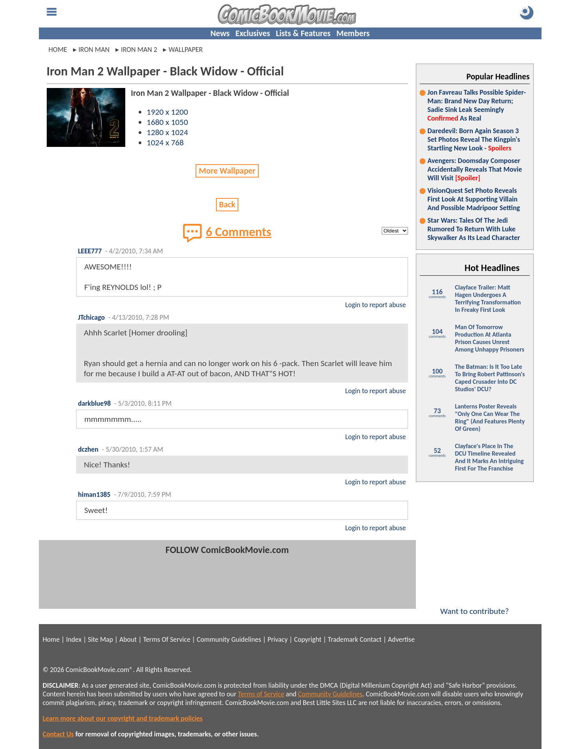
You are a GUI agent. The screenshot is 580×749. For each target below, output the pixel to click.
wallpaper (185, 49)
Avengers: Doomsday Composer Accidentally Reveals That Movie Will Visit (475, 169)
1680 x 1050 (167, 122)
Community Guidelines (229, 639)
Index (73, 639)
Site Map (100, 639)
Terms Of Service (166, 639)
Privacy (277, 639)
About (128, 639)
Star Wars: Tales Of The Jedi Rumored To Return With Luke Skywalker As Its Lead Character (474, 229)
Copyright (308, 639)
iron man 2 (139, 49)
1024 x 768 (165, 142)
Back (227, 205)
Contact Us (58, 734)
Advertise (401, 639)
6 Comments (227, 233)
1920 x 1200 (167, 112)
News (220, 33)
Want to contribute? (475, 606)
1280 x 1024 (167, 132)
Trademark (343, 639)
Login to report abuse (375, 304)
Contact (371, 639)
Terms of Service (261, 694)
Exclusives (253, 33)
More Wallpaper (227, 171)
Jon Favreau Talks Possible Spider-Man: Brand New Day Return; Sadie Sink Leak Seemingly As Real (477, 105)
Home (58, 49)
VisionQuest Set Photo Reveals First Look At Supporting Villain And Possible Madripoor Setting (474, 199)
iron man (94, 49)
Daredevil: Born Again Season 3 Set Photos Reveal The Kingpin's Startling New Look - (474, 139)
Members (353, 33)
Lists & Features (303, 33)
